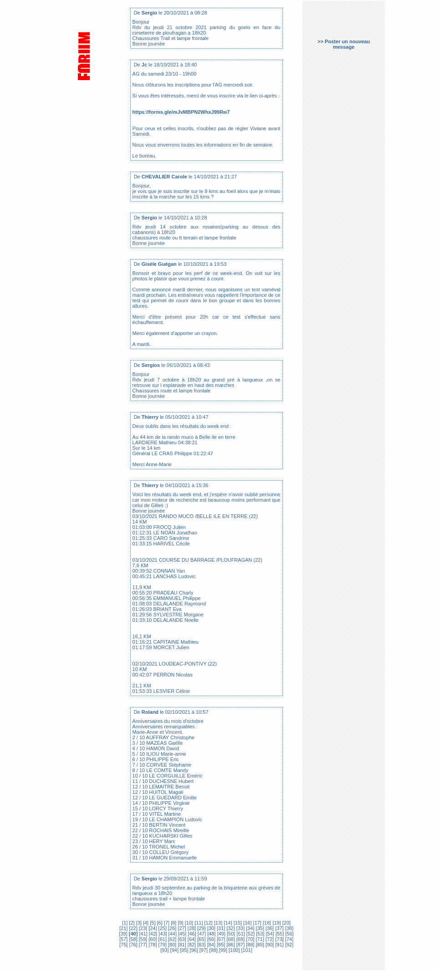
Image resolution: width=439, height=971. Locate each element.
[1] (125, 922)
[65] (200, 939)
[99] (222, 950)
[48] (210, 933)
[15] (237, 922)
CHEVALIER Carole (164, 176)
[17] (256, 922)
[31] (220, 928)
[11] (198, 922)
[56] (288, 933)
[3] (138, 922)
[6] (158, 922)
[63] (181, 939)
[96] (193, 950)
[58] (132, 939)
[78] (152, 944)
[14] (227, 922)
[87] (240, 944)
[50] (230, 933)
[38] (288, 928)
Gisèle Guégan (159, 264)
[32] (230, 928)
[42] (152, 933)
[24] (152, 928)
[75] (123, 944)
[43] (162, 933)
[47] (201, 933)
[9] (179, 922)
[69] (240, 939)
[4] (145, 922)
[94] (174, 950)
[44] (172, 933)
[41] (142, 933)
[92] (288, 944)
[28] (191, 928)
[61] (162, 939)
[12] (207, 922)
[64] (191, 939)
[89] (259, 944)
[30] (210, 928)
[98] (212, 950)
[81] (181, 944)
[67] (220, 939)
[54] (269, 933)
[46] (191, 933)
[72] (269, 939)
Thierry (150, 417)
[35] (259, 928)
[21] (123, 928)
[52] (250, 933)
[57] (123, 939)
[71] (259, 939)
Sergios (151, 365)
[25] (162, 928)
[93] (164, 950)
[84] (210, 944)
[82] (191, 944)
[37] (278, 928)
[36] (269, 928)
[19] (276, 922)
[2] (131, 922)
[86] (230, 944)
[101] (246, 950)
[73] (278, 939)
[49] (220, 933)
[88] (249, 944)
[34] (249, 928)
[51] (240, 933)
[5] (151, 922)
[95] (183, 950)
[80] (171, 944)
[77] (142, 944)
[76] (132, 944)
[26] (171, 928)
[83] (200, 944)
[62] (171, 939)
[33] (240, 928)
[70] (249, 939)
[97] (203, 950)
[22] (132, 928)
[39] (123, 933)
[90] (269, 944)
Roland (150, 712)
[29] (200, 928)
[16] (246, 922)
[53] (259, 933)
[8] (172, 922)
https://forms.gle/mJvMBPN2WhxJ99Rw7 (181, 112)
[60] (152, 939)
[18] (266, 922)
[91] (278, 944)
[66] (210, 939)
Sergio (149, 12)
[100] (233, 950)
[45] (181, 933)
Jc (144, 64)
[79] (162, 944)
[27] (181, 928)
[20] (286, 922)
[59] (142, 939)
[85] (220, 944)
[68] (230, 939)
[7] (166, 922)
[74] (288, 939)
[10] (188, 922)
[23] (142, 928)
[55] (279, 933)
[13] (217, 922)
